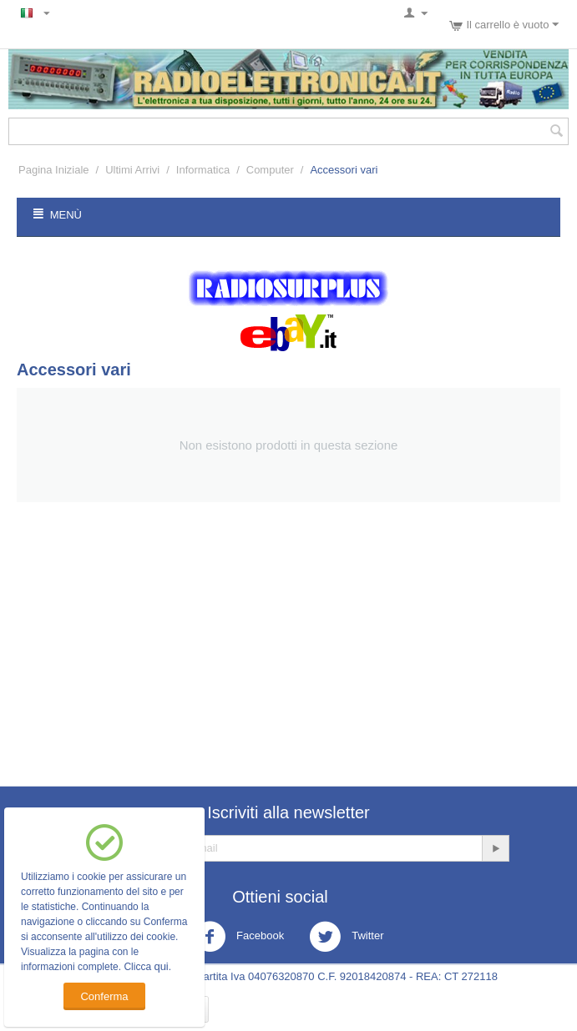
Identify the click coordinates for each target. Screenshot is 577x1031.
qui (161, 966)
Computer (270, 169)
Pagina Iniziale (53, 169)
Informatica (203, 169)
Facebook (239, 937)
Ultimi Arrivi (132, 169)
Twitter (346, 937)
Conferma (104, 996)
